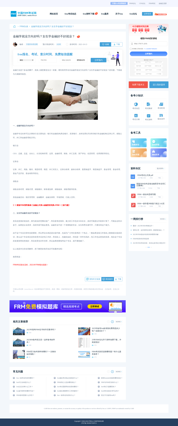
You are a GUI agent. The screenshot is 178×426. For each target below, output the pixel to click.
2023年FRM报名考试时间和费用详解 (145, 234)
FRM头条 (23, 26)
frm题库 (105, 14)
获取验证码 (81, 60)
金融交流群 (163, 3)
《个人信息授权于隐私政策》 (150, 48)
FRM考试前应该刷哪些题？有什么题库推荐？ (106, 353)
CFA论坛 (142, 3)
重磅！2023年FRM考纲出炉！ (143, 226)
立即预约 (98, 60)
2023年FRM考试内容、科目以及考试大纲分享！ (149, 243)
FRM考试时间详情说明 (141, 239)
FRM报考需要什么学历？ (25, 395)
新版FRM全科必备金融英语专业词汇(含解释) (151, 184)
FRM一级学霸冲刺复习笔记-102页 (150, 204)
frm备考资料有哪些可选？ (25, 391)
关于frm (119, 14)
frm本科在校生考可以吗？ (110, 391)
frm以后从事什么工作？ (24, 387)
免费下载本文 (138, 85)
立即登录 (147, 14)
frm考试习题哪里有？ (108, 387)
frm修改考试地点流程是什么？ (67, 378)
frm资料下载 (88, 14)
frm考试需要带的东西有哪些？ (67, 387)
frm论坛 (133, 14)
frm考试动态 (70, 14)
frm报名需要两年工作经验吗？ (67, 391)
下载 (159, 178)
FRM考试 (152, 3)
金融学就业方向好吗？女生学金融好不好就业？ (51, 26)
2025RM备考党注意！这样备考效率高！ (41, 341)
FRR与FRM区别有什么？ (110, 382)
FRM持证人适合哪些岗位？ (66, 382)
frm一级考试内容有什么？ (66, 395)
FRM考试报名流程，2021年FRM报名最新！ (30, 265)
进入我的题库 (159, 85)
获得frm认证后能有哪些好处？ (111, 378)
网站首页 (54, 14)
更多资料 (160, 168)
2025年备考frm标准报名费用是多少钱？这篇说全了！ (106, 329)
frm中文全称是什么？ (23, 382)
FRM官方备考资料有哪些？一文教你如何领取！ (41, 353)
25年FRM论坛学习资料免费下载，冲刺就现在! (106, 341)
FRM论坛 (132, 3)
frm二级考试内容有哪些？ (25, 378)
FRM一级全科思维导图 (146, 194)
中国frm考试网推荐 (119, 3)
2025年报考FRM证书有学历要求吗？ (41, 330)
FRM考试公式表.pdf (145, 175)
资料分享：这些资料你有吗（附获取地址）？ (149, 230)
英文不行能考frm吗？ (108, 395)
